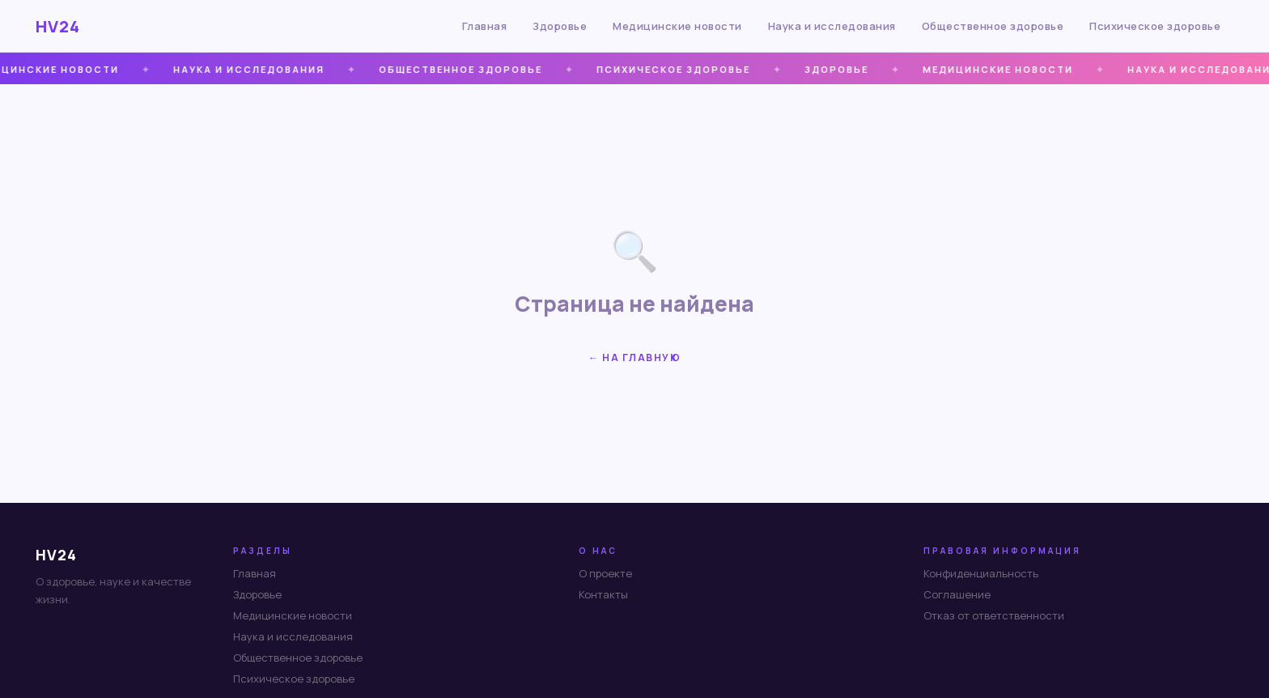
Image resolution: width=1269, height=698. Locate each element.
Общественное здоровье (993, 26)
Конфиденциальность (980, 573)
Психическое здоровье (1154, 26)
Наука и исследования (832, 26)
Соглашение (957, 594)
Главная (484, 26)
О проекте (605, 573)
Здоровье (560, 26)
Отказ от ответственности (993, 615)
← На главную (634, 357)
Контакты (603, 594)
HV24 (58, 26)
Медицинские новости (677, 26)
